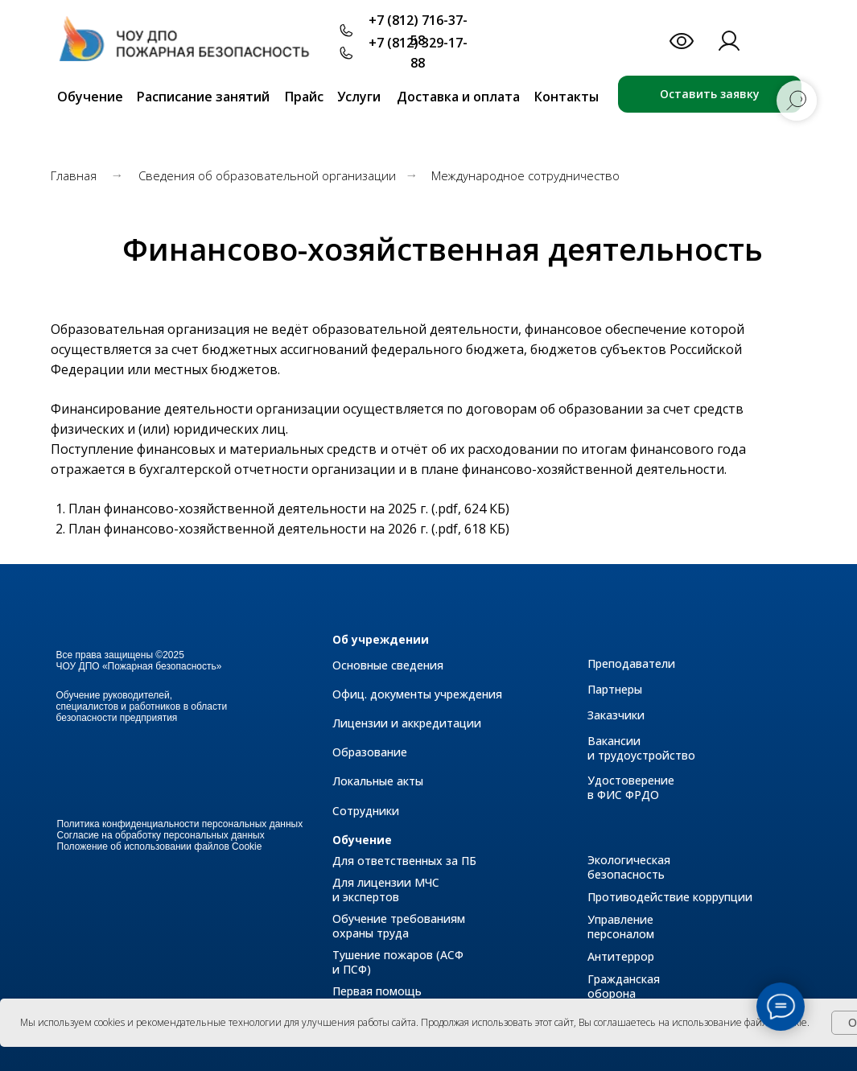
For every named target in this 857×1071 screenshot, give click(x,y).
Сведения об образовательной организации (267, 175)
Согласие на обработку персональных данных (161, 835)
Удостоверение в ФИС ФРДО (630, 787)
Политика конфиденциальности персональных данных (180, 824)
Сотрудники (365, 810)
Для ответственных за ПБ (404, 860)
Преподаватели (631, 663)
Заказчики (616, 715)
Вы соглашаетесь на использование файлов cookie (693, 1022)
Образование (369, 752)
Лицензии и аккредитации (406, 723)
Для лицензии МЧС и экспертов (385, 889)
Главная (74, 175)
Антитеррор (620, 956)
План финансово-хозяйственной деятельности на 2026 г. (248, 529)
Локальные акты (377, 781)
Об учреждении (380, 639)
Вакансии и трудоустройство (641, 748)
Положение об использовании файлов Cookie (159, 846)
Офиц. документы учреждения (417, 694)
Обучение (362, 839)
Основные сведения (387, 665)
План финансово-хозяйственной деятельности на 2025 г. (248, 508)
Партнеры (614, 689)
